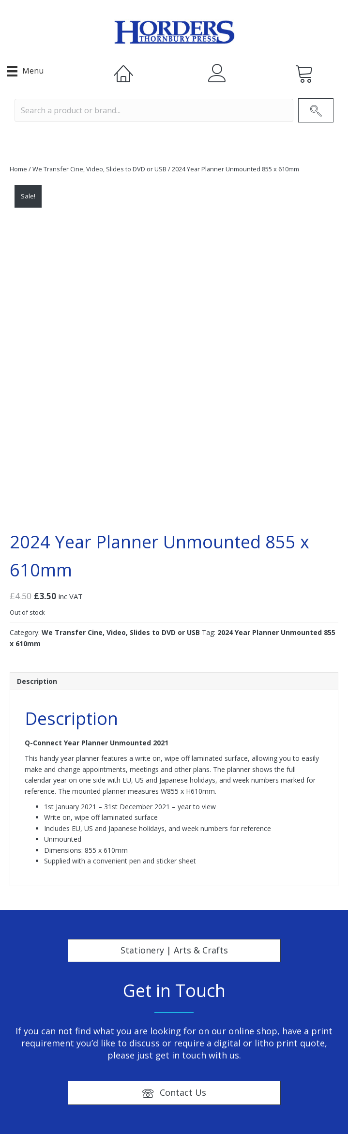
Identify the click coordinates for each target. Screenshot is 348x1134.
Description (37, 681)
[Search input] (154, 110)
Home (18, 169)
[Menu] (25, 71)
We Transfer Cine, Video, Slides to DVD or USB (99, 169)
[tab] (174, 681)
